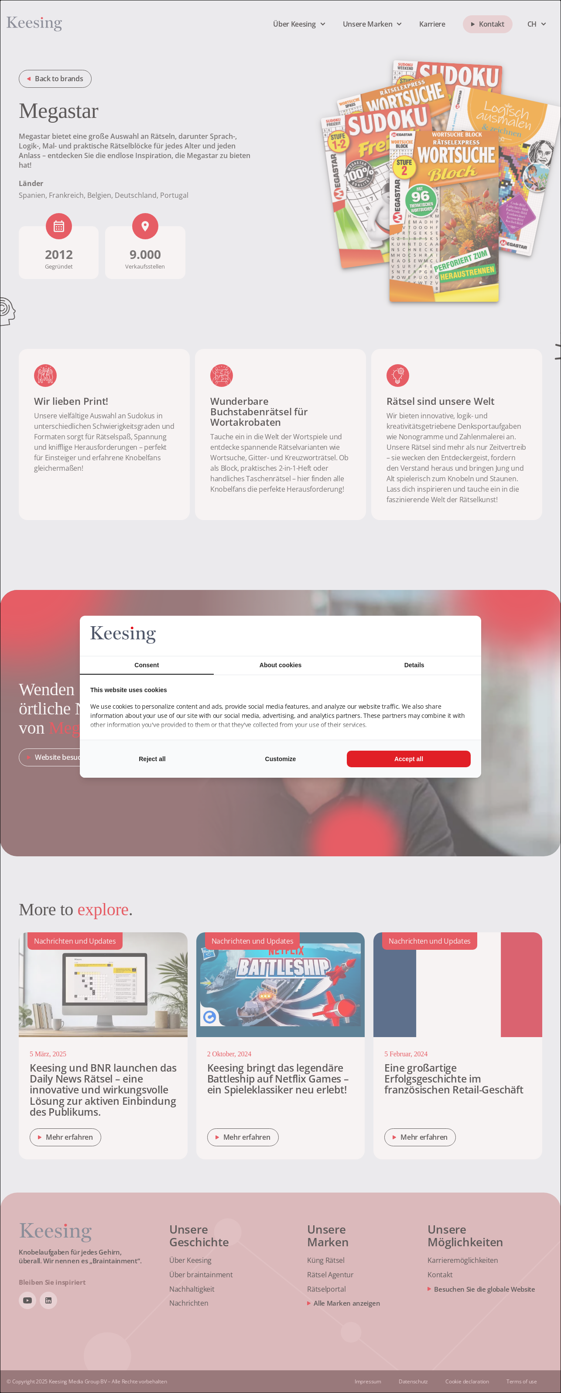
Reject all (152, 758)
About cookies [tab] (280, 665)
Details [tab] (414, 665)
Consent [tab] (146, 665)
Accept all (408, 758)
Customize (280, 758)
